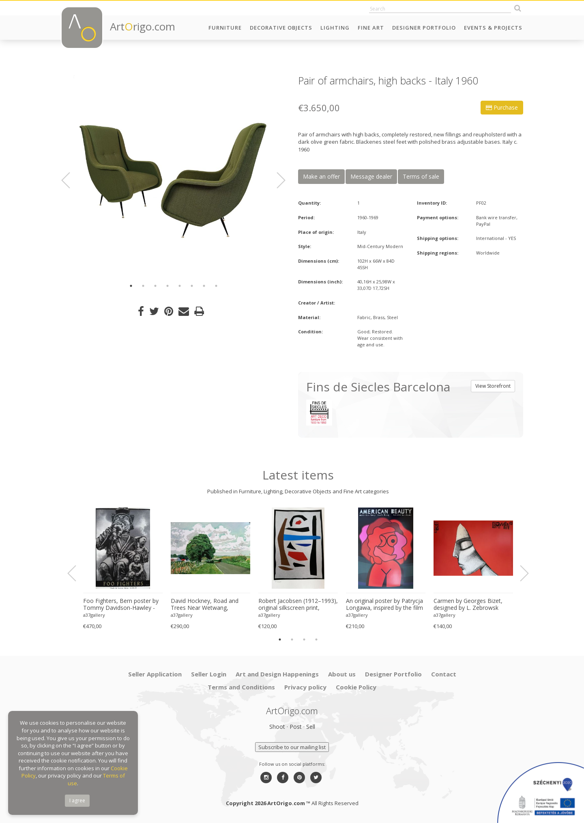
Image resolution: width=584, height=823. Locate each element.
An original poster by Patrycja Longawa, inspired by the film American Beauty (384, 604)
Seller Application (155, 674)
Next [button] (276, 180)
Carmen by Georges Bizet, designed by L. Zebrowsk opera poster (468, 604)
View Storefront (493, 385)
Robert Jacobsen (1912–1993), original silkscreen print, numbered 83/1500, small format (298, 604)
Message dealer (371, 176)
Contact (443, 674)
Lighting (335, 27)
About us (342, 674)
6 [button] (192, 286)
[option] (173, 175)
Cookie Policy (356, 687)
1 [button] (131, 286)
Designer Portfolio (424, 27)
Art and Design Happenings (277, 674)
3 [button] (155, 286)
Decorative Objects (281, 27)
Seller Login (208, 674)
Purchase (502, 107)
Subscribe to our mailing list (292, 747)
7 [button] (204, 286)
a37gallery (94, 615)
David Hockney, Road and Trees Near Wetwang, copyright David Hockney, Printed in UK (204, 604)
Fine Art (371, 27)
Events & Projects (493, 27)
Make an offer (321, 176)
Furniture (225, 27)
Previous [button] (70, 180)
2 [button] (143, 286)
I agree (77, 800)
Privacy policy (305, 687)
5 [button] (180, 286)
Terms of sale (421, 176)
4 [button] (167, 286)
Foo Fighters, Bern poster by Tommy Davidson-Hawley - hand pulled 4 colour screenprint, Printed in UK (121, 604)
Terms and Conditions (241, 687)
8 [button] (216, 286)
